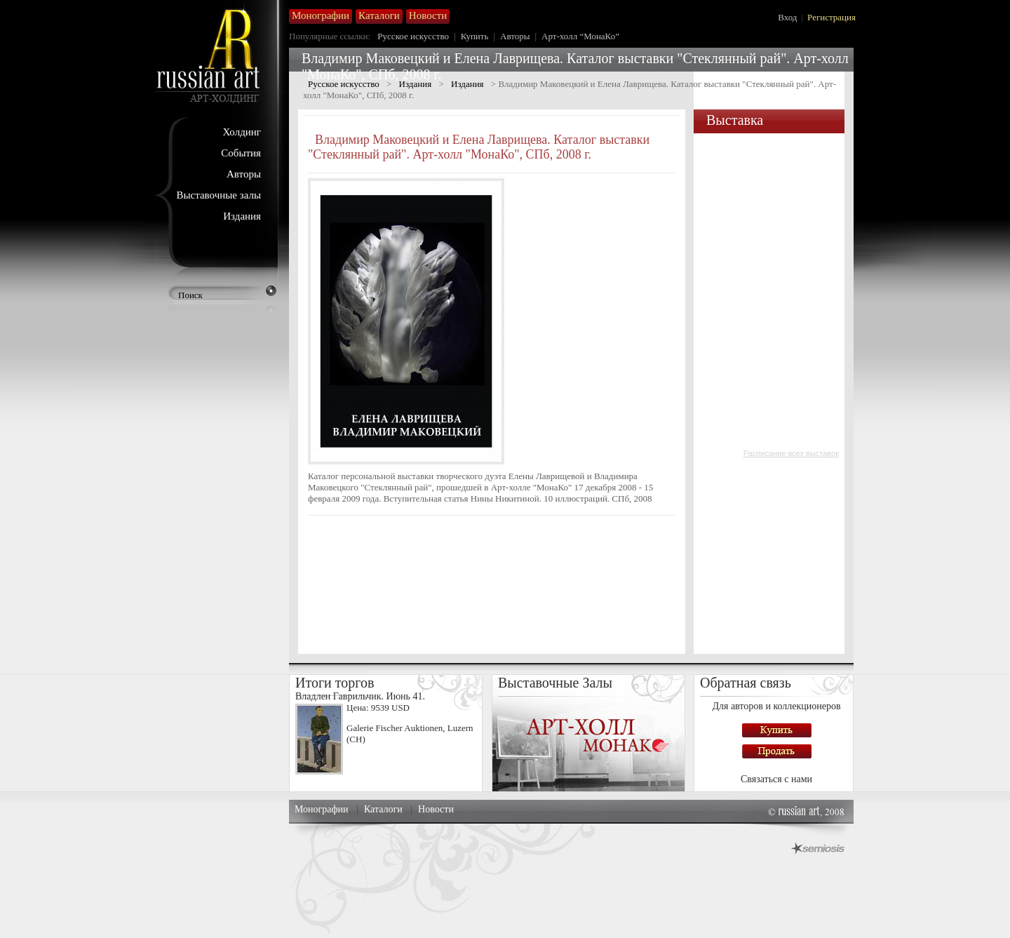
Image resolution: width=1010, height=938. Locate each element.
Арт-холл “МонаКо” (580, 36)
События (241, 153)
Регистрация (831, 17)
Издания (242, 216)
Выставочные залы (218, 195)
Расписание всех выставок (791, 453)
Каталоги (383, 809)
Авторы (244, 174)
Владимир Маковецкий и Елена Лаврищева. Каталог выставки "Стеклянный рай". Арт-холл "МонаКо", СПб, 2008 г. (478, 147)
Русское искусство (413, 36)
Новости (436, 809)
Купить (475, 36)
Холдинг (241, 132)
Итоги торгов (334, 682)
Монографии (322, 809)
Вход (787, 17)
